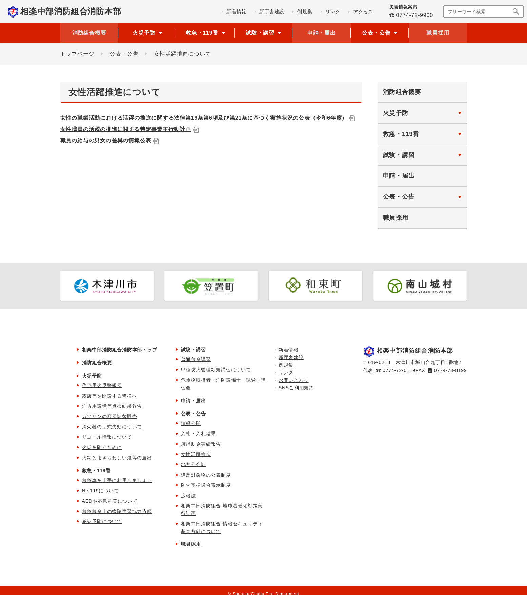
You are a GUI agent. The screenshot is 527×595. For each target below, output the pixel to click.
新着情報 (289, 349)
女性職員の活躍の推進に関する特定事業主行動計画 (129, 129)
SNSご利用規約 (296, 387)
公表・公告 (124, 54)
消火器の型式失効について (112, 426)
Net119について (100, 490)
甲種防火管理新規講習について (216, 369)
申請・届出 (321, 33)
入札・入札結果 (198, 433)
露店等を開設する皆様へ (109, 396)
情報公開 (191, 423)
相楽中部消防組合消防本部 (70, 11)
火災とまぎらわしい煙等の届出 (117, 457)
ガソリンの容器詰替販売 (109, 416)
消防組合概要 (89, 33)
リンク (286, 372)
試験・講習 (399, 155)
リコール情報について (107, 437)
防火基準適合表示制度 (206, 485)
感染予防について (102, 521)
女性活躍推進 (196, 454)
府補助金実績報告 (201, 444)
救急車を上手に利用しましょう (117, 480)
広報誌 (188, 495)
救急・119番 (401, 134)
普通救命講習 (196, 359)
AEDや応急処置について (110, 501)
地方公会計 (193, 464)
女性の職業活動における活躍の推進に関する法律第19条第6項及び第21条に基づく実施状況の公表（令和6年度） (207, 118)
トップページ (77, 54)
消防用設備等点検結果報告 (112, 406)
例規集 (286, 365)
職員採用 (437, 33)
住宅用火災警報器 (102, 385)
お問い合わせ (294, 380)
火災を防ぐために (102, 447)
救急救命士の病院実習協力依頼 (117, 511)
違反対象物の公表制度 (206, 475)
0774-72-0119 (399, 370)
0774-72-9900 (414, 15)
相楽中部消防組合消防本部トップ (119, 349)
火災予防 (395, 113)
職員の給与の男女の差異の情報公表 (109, 140)
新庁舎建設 (291, 357)
